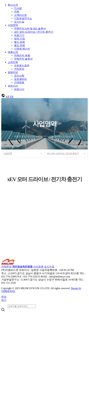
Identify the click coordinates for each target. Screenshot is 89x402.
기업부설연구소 (23, 18)
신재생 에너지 (22, 48)
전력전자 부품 (22, 55)
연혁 (16, 11)
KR (7, 96)
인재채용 (19, 82)
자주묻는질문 (21, 65)
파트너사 (13, 85)
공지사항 (19, 75)
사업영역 (13, 25)
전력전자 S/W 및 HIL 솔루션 (30, 28)
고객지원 (13, 62)
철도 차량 (19, 45)
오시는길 (19, 21)
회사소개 (13, 5)
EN (11, 96)
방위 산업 (19, 38)
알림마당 (13, 72)
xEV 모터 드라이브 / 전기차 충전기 (33, 32)
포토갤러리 (20, 79)
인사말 (18, 8)
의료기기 (19, 35)
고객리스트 (20, 15)
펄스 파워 (19, 42)
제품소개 (13, 52)
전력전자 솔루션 (23, 58)
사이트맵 (38, 266)
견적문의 (19, 69)
